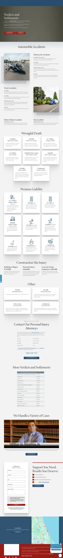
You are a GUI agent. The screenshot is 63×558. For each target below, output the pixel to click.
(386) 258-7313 (31, 353)
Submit (16, 504)
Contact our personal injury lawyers (24, 348)
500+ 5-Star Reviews (44, 482)
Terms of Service (17, 509)
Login (31, 555)
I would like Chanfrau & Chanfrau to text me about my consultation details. (17, 499)
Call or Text (55, 3)
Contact (47, 3)
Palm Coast (42, 348)
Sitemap (22, 555)
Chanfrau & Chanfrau (13, 20)
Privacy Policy (27, 555)
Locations (43, 3)
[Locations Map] (45, 530)
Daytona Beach (33, 348)
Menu (38, 3)
